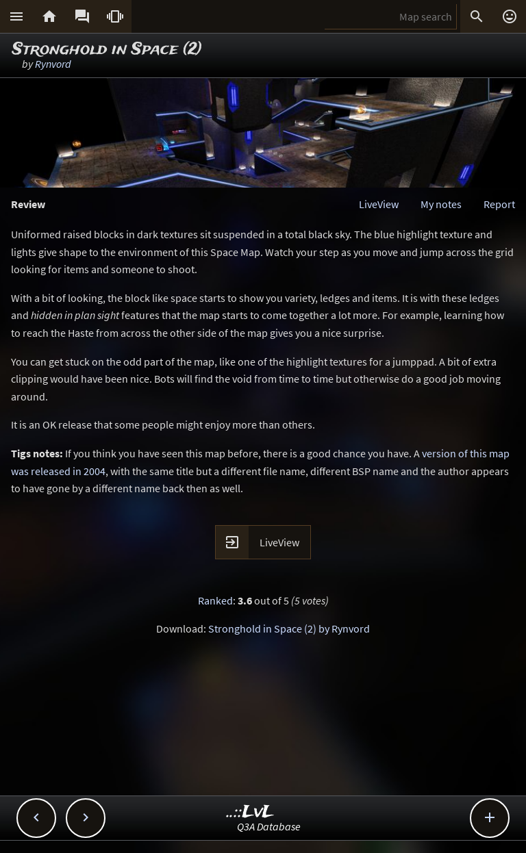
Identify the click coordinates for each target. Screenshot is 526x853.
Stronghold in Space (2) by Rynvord (289, 628)
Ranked (215, 600)
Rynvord (53, 64)
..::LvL (250, 812)
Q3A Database (269, 826)
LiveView (379, 204)
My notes (441, 204)
